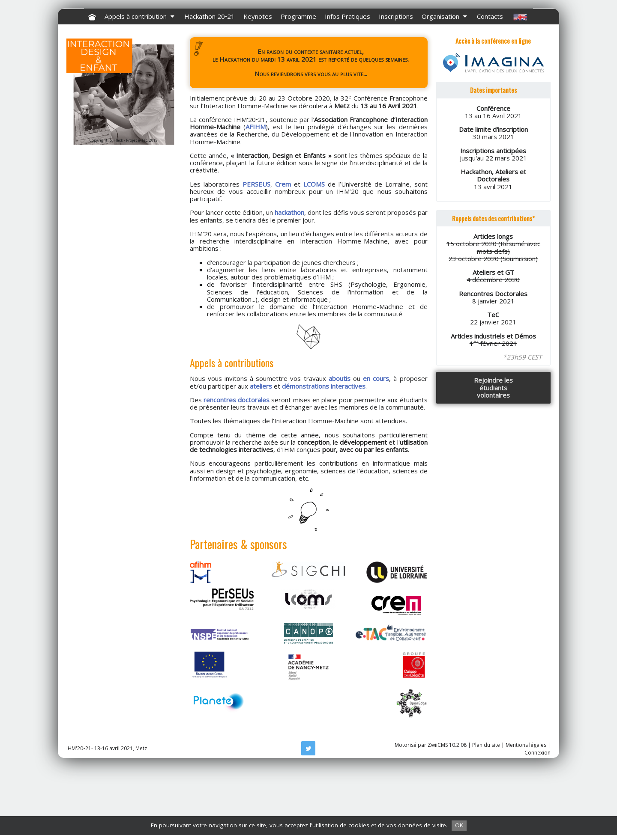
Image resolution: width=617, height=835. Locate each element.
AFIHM (256, 195)
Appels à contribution (140, 84)
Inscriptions (396, 84)
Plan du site (486, 813)
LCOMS (314, 252)
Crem (283, 252)
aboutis (339, 447)
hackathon (289, 280)
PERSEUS (256, 252)
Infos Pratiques (347, 84)
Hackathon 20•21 (209, 84)
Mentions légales (526, 813)
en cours (376, 447)
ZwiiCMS (438, 813)
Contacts (490, 84)
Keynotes (257, 84)
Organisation (445, 84)
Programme (298, 84)
